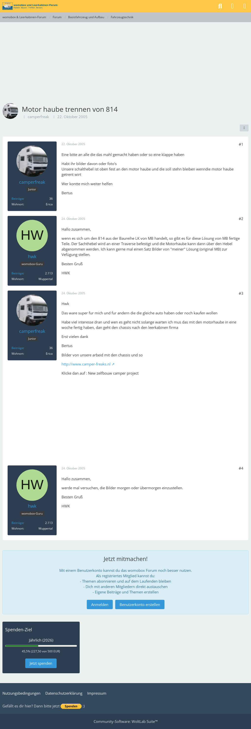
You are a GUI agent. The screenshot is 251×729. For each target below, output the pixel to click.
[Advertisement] (125, 59)
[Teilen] (244, 128)
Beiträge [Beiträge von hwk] (17, 273)
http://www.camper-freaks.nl (86, 364)
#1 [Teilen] (241, 144)
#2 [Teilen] (241, 218)
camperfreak (38, 116)
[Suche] (220, 6)
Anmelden (99, 604)
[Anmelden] (232, 6)
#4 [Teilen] (241, 468)
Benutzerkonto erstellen (140, 604)
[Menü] (245, 6)
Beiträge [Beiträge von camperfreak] (17, 198)
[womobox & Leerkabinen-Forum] (29, 6)
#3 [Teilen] (241, 293)
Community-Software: (126, 721)
